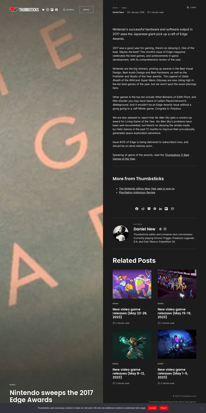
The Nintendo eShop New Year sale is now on (147, 188)
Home (115, 8)
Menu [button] (86, 10)
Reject (164, 408)
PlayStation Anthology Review (137, 192)
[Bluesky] (43, 9)
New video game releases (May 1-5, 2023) (173, 373)
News (12, 385)
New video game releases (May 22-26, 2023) (130, 313)
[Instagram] (47, 9)
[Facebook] (56, 9)
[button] (68, 9)
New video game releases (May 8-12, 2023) (129, 373)
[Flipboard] (52, 9)
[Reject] (202, 408)
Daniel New (144, 229)
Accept (152, 408)
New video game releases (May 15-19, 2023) (174, 313)
